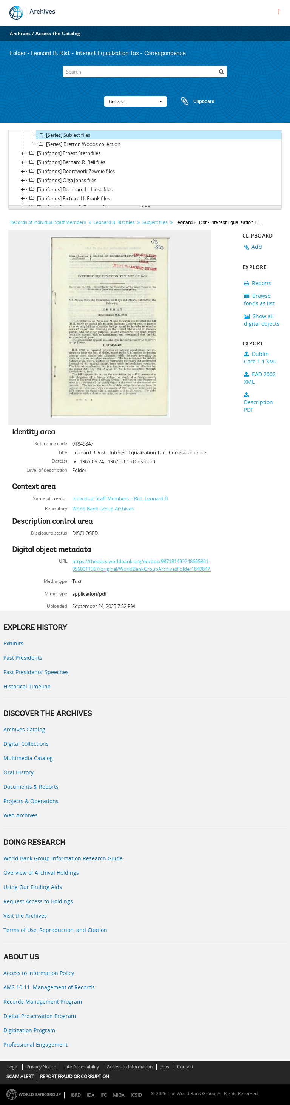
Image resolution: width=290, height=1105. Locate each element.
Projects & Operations (31, 801)
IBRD (76, 1095)
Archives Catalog (24, 729)
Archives (42, 12)
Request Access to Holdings (38, 901)
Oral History (18, 772)
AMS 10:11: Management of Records (49, 987)
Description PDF (258, 402)
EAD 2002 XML (260, 378)
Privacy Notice (41, 1067)
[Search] (145, 71)
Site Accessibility (81, 1067)
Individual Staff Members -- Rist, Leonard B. (120, 498)
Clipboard (194, 101)
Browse (135, 101)
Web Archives (20, 815)
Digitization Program (29, 1030)
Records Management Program (42, 1001)
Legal (13, 1067)
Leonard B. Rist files (114, 222)
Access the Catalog (57, 33)
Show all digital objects (261, 320)
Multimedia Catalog (28, 758)
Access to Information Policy (38, 972)
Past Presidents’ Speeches (36, 672)
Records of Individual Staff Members (48, 222)
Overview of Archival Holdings (41, 872)
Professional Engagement (35, 1044)
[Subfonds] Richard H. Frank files (68, 198)
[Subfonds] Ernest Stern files (63, 153)
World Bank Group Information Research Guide (63, 858)
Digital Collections (26, 743)
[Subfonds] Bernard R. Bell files (66, 162)
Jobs (164, 1067)
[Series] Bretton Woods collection (78, 144)
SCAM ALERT (20, 1076)
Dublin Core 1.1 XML (260, 357)
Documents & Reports (31, 786)
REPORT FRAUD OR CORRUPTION (74, 1076)
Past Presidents (22, 657)
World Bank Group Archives (103, 508)
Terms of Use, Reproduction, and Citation (55, 929)
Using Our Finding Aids (32, 886)
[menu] (279, 11)
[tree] (145, 168)
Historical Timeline (27, 686)
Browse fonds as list (259, 299)
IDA (90, 1095)
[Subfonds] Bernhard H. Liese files (70, 189)
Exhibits (13, 643)
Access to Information (130, 1067)
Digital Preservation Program (39, 1015)
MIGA (119, 1095)
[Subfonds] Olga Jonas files (61, 180)
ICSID (136, 1095)
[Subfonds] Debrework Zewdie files (71, 171)
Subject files (155, 222)
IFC (103, 1095)
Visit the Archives (25, 915)
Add (256, 246)
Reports (257, 283)
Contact (185, 1067)
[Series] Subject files (63, 134)
